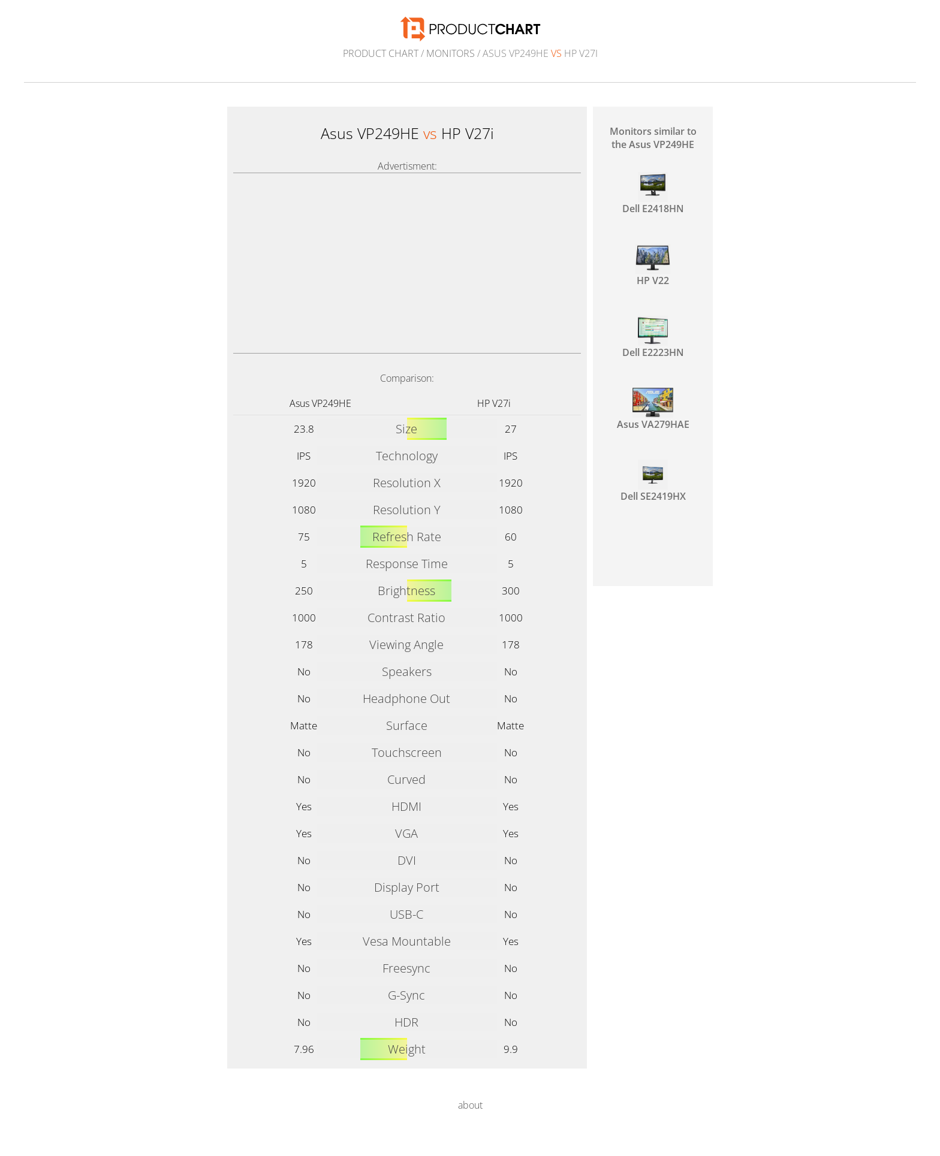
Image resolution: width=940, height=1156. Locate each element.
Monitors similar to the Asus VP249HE (653, 138)
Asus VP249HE (320, 403)
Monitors (450, 53)
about (470, 1105)
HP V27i (494, 403)
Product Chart (380, 53)
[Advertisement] (407, 263)
